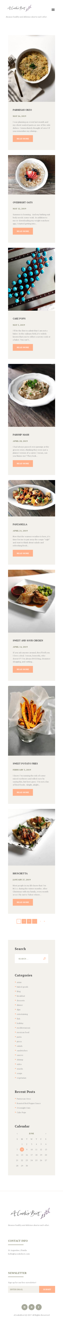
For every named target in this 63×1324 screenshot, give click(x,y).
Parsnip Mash (21, 434)
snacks (20, 1068)
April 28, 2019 (20, 441)
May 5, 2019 (19, 325)
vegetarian (21, 1078)
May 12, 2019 (19, 208)
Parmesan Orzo (22, 109)
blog (18, 991)
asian (19, 982)
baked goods (22, 987)
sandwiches (22, 1050)
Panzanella (20, 524)
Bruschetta (20, 873)
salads (20, 1046)
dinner (20, 1005)
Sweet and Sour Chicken (28, 640)
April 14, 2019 (20, 647)
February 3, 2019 (22, 769)
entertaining (22, 1014)
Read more (23, 138)
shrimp (20, 1059)
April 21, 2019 (20, 530)
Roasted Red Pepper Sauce (29, 1103)
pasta (19, 1037)
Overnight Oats (23, 202)
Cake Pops (19, 318)
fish (18, 1018)
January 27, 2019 (22, 879)
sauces (20, 1055)
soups (19, 1073)
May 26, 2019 (19, 116)
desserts (21, 1000)
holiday (20, 1023)
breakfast (21, 996)
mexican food (23, 1032)
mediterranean (23, 1028)
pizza (19, 1041)
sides (19, 1064)
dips (18, 1009)
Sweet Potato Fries (25, 763)
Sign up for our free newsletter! (22, 1282)
